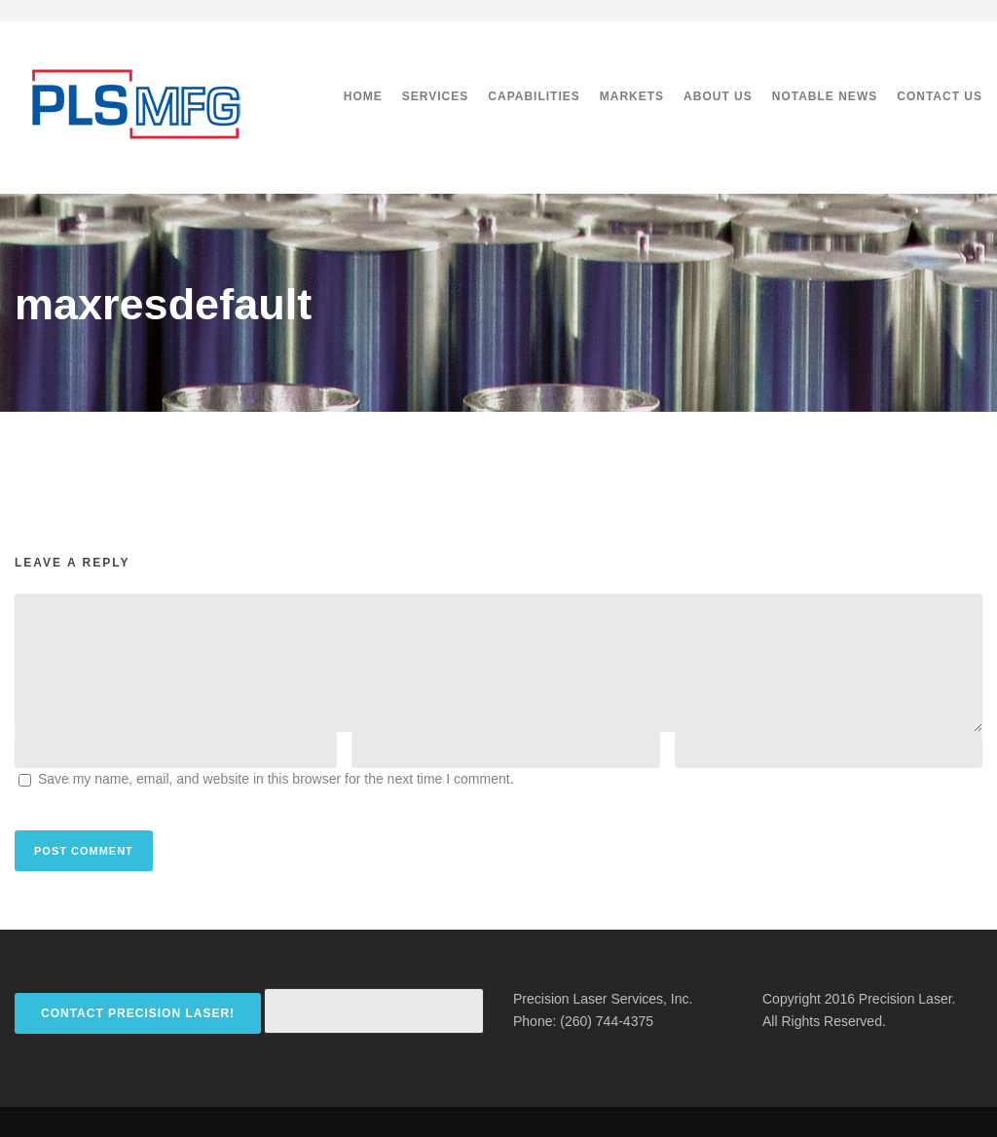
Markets (632, 96)
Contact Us (939, 96)
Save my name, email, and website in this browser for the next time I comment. (276, 779)
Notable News (824, 96)
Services (435, 96)
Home (363, 96)
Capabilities (533, 96)
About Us (718, 96)
